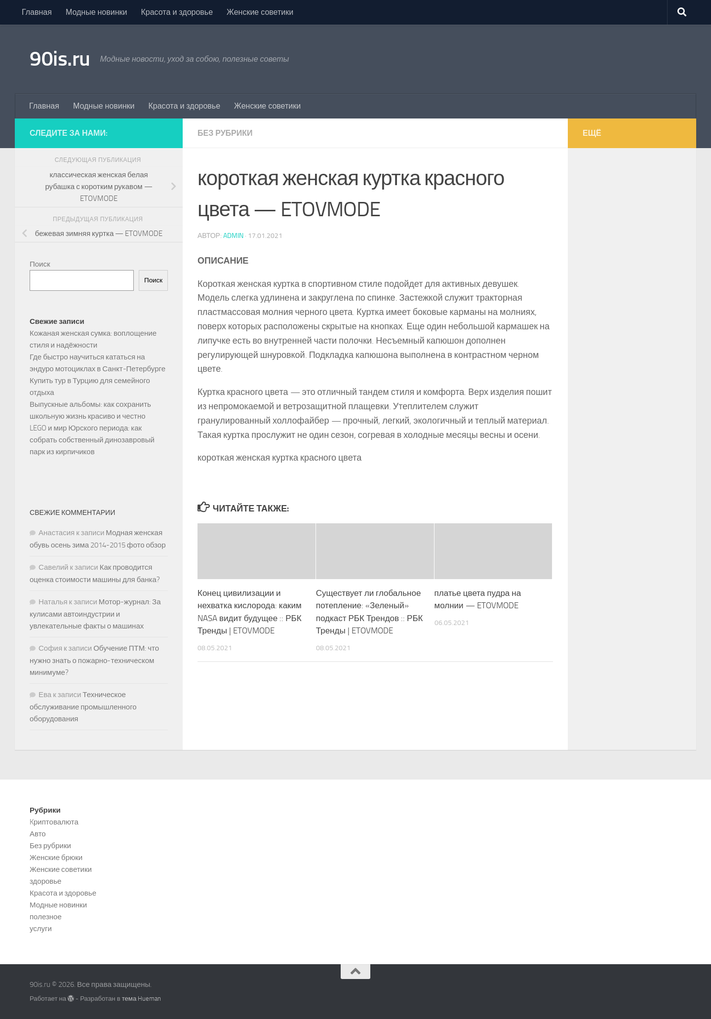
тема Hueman (141, 998)
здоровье (45, 881)
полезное (46, 916)
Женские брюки (56, 857)
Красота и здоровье (177, 12)
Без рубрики (225, 133)
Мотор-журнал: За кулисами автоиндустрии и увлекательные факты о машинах (95, 613)
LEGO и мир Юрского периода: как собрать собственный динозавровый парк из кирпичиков (92, 440)
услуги (41, 928)
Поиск (40, 264)
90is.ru (60, 58)
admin (233, 236)
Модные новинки (96, 12)
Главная (37, 12)
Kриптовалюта (54, 822)
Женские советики (260, 12)
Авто (38, 833)
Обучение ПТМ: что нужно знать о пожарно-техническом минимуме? (94, 660)
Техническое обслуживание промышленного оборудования (83, 706)
